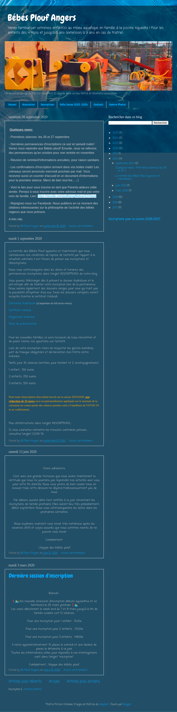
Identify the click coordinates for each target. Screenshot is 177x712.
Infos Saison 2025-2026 (74, 104)
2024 (115, 138)
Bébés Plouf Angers (42, 18)
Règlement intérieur (22, 317)
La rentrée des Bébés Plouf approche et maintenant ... (137, 177)
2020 (115, 159)
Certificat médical (20, 310)
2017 (115, 208)
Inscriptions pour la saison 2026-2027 (134, 219)
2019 (115, 197)
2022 (115, 149)
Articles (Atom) (32, 689)
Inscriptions (47, 104)
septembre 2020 (125, 163)
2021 (115, 154)
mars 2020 (122, 191)
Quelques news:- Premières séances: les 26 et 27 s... (140, 169)
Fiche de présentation (23, 324)
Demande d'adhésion (22, 303)
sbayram (104, 704)
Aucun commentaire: (81, 226)
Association (28, 104)
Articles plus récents (25, 681)
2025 (115, 133)
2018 (115, 203)
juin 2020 (121, 186)
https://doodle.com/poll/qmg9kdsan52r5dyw (67, 196)
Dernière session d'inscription (41, 575)
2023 (115, 143)
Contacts (98, 104)
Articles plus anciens (83, 681)
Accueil (12, 104)
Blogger (127, 704)
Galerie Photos (117, 104)
